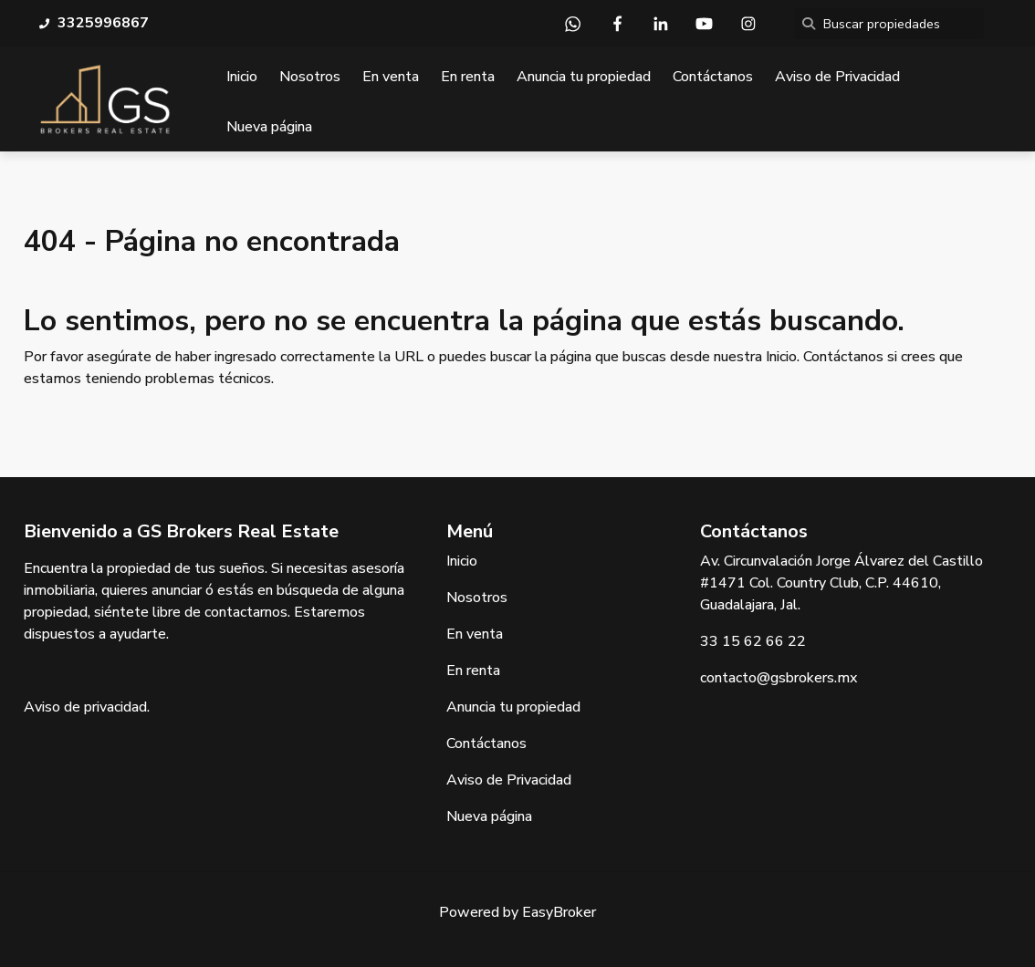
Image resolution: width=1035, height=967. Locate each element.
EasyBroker (559, 912)
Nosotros (309, 77)
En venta (390, 77)
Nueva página (269, 127)
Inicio (241, 77)
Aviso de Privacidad (837, 77)
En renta (468, 77)
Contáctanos (713, 77)
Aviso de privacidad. (87, 707)
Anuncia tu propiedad (584, 77)
